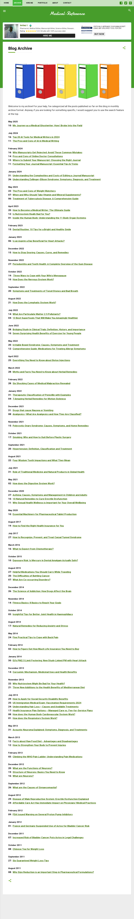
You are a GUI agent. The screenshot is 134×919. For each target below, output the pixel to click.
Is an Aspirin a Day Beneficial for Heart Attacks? (39, 241)
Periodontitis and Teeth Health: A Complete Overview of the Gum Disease (53, 264)
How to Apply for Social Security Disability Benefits (40, 699)
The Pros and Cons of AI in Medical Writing (36, 141)
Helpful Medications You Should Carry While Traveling (42, 572)
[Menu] (4, 11)
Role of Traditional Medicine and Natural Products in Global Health (48, 471)
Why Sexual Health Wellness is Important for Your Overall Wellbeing (49, 502)
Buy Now (99, 34)
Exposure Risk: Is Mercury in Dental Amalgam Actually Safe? (45, 560)
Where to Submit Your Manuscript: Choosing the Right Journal (47, 160)
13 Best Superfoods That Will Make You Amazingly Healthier (45, 318)
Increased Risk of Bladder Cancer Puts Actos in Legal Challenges (48, 837)
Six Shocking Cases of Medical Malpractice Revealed (41, 383)
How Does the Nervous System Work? (33, 279)
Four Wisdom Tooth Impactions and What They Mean (41, 460)
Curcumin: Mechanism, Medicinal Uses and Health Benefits (45, 672)
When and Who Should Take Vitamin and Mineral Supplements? (47, 194)
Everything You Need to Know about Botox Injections (41, 360)
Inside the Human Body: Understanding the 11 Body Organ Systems (49, 217)
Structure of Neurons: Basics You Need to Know (39, 772)
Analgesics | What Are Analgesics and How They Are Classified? (47, 414)
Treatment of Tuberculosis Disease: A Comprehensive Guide (45, 198)
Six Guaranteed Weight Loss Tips (31, 860)
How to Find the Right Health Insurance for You (38, 525)
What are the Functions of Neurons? (32, 768)
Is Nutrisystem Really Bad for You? (31, 214)
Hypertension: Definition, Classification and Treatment (42, 448)
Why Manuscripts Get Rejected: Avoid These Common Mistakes (47, 152)
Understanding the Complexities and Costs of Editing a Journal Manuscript (53, 175)
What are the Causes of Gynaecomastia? (35, 787)
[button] (124, 49)
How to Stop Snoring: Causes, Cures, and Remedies (41, 252)
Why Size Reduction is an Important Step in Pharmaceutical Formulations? (53, 872)
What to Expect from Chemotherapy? (33, 548)
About (55, 3)
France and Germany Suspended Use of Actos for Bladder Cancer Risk (51, 826)
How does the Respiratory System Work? (35, 718)
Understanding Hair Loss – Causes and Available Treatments (45, 706)
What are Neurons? (23, 776)
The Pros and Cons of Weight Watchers (34, 191)
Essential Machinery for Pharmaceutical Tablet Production (45, 514)
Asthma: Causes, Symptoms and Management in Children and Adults (50, 495)
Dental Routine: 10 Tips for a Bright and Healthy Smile (42, 229)
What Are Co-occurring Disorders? (31, 579)
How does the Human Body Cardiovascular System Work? (44, 714)
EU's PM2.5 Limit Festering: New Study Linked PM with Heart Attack (49, 660)
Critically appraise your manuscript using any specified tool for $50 (109, 27)
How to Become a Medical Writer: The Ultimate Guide (41, 210)
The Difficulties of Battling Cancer (31, 575)
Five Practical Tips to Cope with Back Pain (35, 637)
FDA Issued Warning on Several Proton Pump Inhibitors (43, 814)
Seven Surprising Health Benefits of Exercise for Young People (47, 333)
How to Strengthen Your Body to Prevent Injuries (39, 745)
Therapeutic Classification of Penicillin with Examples (42, 395)
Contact (67, 3)
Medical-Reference (67, 13)
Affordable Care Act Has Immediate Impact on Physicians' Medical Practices (54, 802)
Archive (17, 3)
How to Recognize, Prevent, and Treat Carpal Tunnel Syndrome (47, 537)
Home (6, 3)
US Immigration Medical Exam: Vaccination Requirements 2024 (47, 702)
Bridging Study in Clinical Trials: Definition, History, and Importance (49, 329)
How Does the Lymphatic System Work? (34, 302)
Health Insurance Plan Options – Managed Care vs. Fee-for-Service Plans (53, 710)
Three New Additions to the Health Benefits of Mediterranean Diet (49, 687)
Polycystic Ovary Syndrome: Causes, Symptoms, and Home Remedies (51, 425)
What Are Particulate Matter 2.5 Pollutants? (36, 314)
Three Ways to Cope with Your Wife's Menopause (39, 275)
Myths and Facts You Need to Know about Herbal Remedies (45, 371)
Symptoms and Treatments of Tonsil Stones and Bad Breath (45, 291)
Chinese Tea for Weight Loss (28, 849)
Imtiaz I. (24, 25)
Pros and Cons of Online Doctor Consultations (38, 156)
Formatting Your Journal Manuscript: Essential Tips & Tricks (45, 164)
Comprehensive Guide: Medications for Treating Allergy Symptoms (49, 348)
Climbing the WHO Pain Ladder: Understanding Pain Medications (47, 756)
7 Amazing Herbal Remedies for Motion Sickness (39, 398)
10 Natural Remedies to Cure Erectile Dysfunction (40, 498)
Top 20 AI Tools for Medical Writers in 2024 (36, 137)
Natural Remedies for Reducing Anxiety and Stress (40, 625)
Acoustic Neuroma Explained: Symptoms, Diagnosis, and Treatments (50, 729)
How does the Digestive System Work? (34, 483)
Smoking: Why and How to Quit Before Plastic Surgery (42, 437)
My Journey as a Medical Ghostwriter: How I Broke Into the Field (47, 125)
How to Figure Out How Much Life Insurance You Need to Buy (46, 649)
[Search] (129, 11)
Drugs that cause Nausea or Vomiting (33, 410)
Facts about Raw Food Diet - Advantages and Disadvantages (45, 741)
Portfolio (42, 3)
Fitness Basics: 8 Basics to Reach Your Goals (37, 602)
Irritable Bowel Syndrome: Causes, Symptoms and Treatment (46, 344)
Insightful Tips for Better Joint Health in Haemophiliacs (43, 614)
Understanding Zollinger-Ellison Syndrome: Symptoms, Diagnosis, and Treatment (57, 179)
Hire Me (29, 3)
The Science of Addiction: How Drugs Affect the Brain (42, 591)
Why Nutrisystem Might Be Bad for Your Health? (39, 683)
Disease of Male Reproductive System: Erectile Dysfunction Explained (51, 799)
